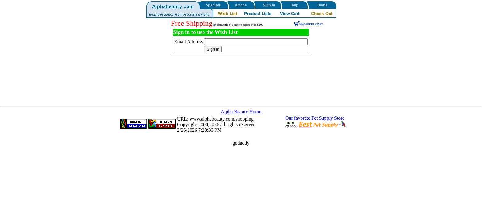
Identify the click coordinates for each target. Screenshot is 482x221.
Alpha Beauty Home (241, 111)
